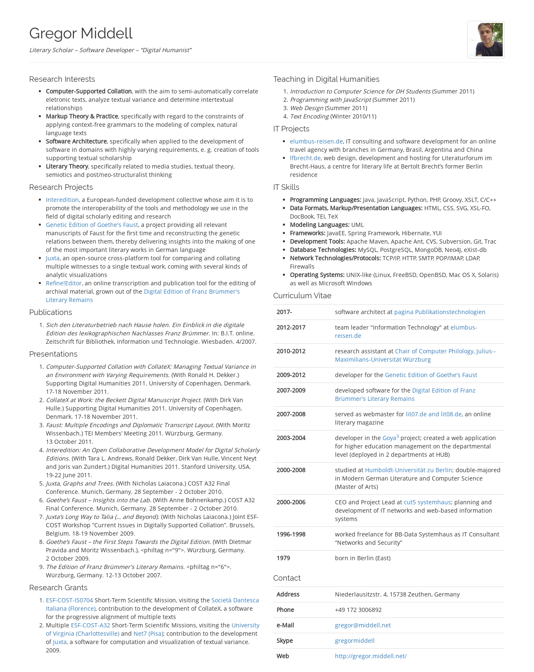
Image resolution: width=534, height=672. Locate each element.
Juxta (53, 258)
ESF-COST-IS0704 (69, 600)
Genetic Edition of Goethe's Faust (92, 225)
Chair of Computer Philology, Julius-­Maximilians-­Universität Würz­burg (415, 355)
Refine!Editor (64, 283)
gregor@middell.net (363, 625)
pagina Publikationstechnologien (440, 312)
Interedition (62, 200)
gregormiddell (355, 640)
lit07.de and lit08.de (434, 414)
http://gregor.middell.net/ (371, 656)
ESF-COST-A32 (90, 625)
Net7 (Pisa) (148, 633)
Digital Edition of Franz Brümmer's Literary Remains (405, 394)
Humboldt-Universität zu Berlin (408, 470)
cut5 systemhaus (427, 502)
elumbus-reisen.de (316, 141)
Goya (391, 438)
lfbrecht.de (305, 158)
